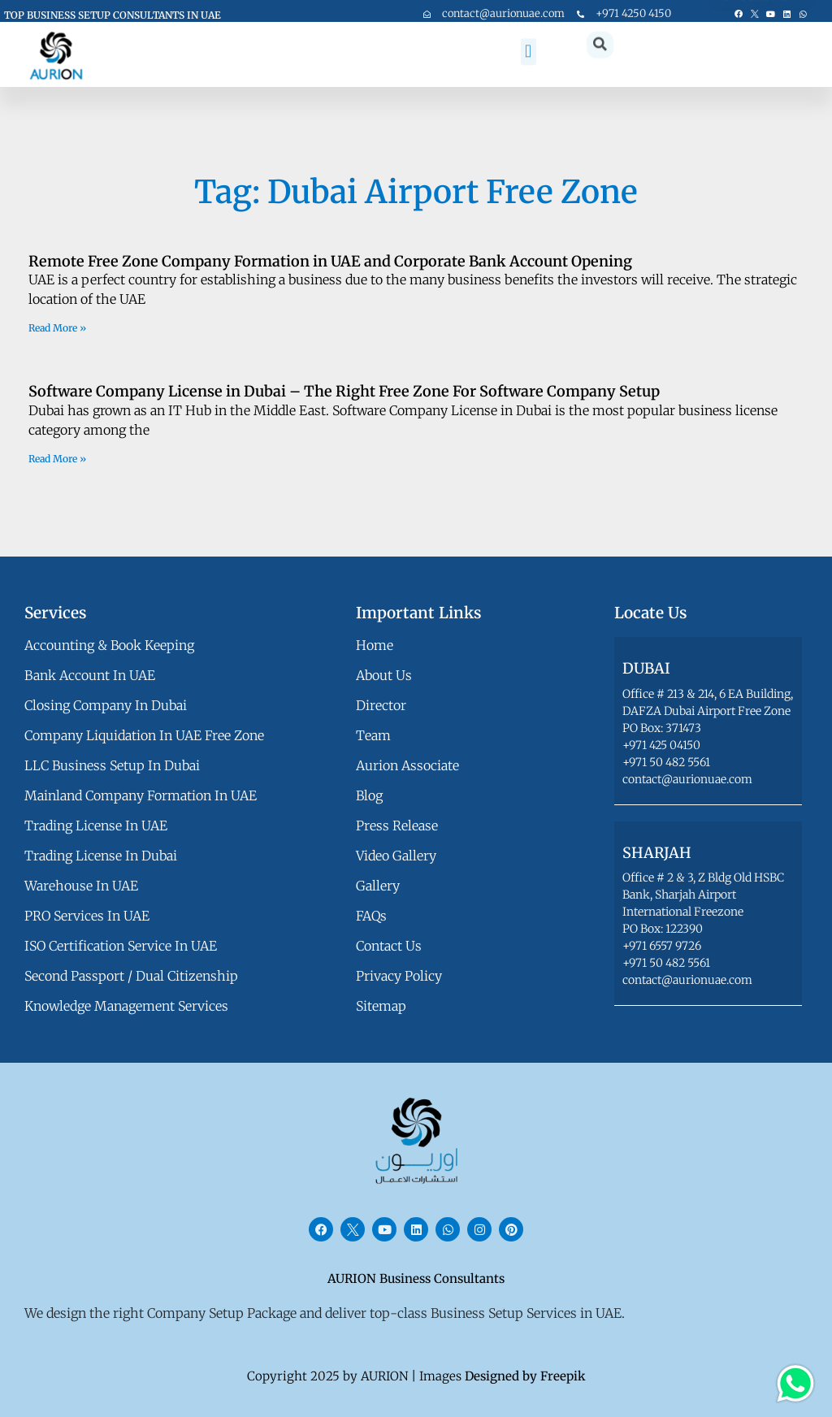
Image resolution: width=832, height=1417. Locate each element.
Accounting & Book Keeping (109, 645)
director (381, 705)
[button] (528, 28)
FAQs (371, 916)
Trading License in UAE (95, 825)
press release (397, 825)
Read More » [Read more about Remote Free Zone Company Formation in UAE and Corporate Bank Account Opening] (57, 328)
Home (374, 645)
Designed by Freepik (525, 1376)
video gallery (396, 855)
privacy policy (399, 976)
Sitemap (381, 1006)
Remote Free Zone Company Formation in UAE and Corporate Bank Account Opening (330, 261)
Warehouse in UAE (81, 886)
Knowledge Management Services (126, 1006)
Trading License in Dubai (100, 855)
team (373, 735)
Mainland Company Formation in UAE (140, 795)
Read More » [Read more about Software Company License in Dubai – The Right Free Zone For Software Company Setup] (57, 459)
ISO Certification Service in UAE (120, 946)
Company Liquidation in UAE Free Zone (144, 735)
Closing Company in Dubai (105, 705)
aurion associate (407, 765)
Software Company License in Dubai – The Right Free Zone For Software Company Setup (344, 391)
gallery (378, 886)
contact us (389, 946)
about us (384, 675)
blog (369, 795)
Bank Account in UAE (89, 675)
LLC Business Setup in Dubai (112, 765)
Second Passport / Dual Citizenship (131, 976)
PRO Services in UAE (87, 916)
